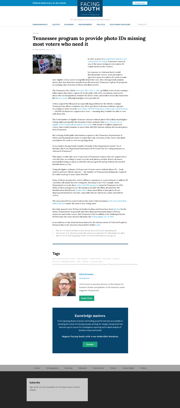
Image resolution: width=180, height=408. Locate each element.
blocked (117, 209)
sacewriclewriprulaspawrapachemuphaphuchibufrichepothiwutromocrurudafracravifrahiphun (94, 264)
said (98, 225)
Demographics (40, 24)
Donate (90, 344)
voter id (116, 259)
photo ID (56, 262)
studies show (81, 190)
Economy (69, 24)
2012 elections (96, 262)
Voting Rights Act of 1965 (103, 217)
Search (142, 24)
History (113, 368)
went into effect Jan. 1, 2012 (87, 90)
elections (107, 259)
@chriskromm (84, 278)
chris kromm (82, 259)
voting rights (95, 259)
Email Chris (86, 298)
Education (83, 368)
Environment (85, 24)
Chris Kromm (40, 49)
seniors (85, 262)
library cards (61, 98)
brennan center (68, 262)
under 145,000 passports (87, 185)
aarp (79, 262)
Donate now (140, 3)
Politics (101, 24)
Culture (37, 368)
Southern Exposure (120, 24)
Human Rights (128, 368)
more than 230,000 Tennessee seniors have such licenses (103, 109)
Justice (56, 24)
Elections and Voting (66, 259)
